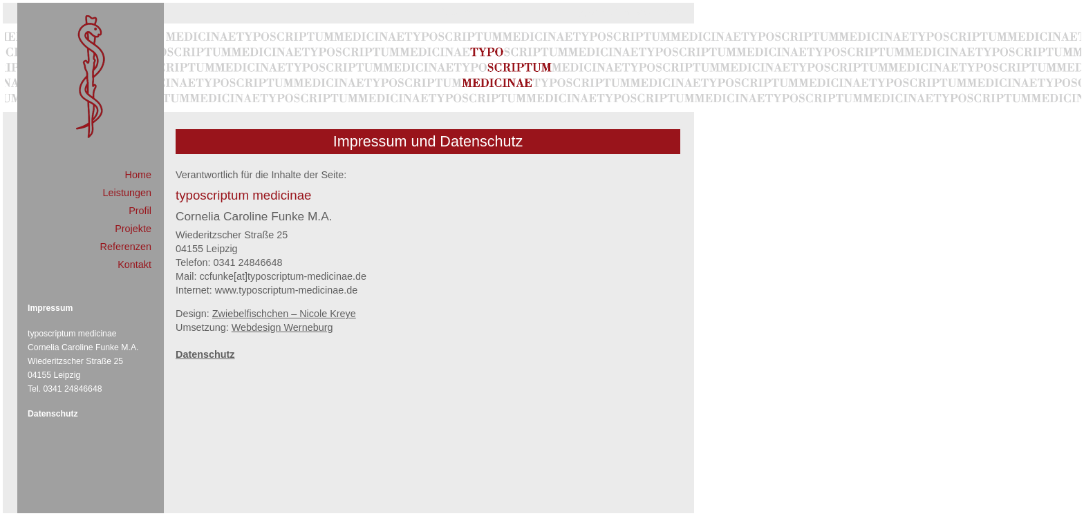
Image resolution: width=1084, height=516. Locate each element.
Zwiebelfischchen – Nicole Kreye (284, 313)
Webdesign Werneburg (282, 327)
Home (138, 174)
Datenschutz (53, 414)
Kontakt (134, 264)
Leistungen (127, 192)
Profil (140, 210)
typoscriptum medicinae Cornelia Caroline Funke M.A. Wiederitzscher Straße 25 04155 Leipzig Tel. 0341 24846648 (83, 361)
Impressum (50, 308)
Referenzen (125, 246)
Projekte (133, 228)
